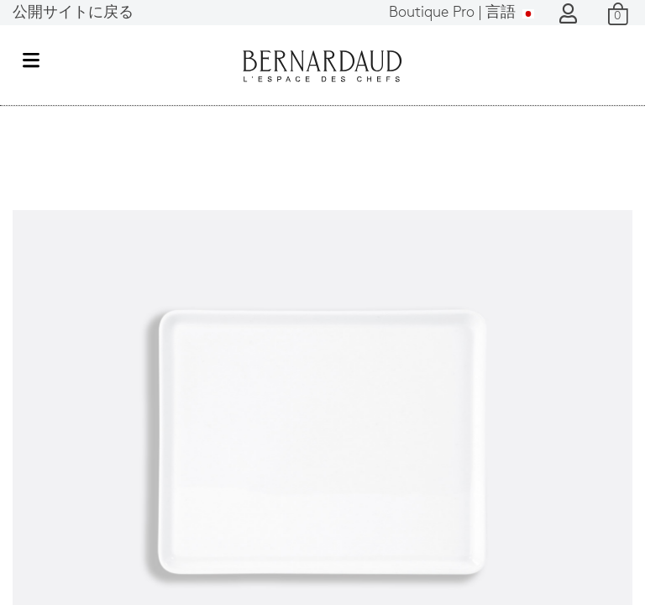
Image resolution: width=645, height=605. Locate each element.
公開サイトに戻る (73, 13)
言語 (461, 13)
